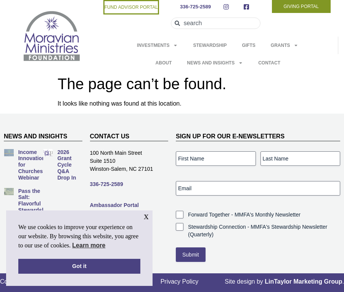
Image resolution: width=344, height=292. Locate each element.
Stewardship (210, 45)
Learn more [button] (88, 245)
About (164, 63)
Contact (269, 63)
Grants (285, 45)
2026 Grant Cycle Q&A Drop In (66, 165)
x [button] (146, 216)
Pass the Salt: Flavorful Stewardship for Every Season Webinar (34, 210)
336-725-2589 (106, 184)
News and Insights (215, 63)
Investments (157, 45)
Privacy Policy (180, 281)
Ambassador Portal (114, 205)
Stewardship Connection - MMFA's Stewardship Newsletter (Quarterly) (257, 230)
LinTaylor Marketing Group (303, 281)
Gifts (248, 45)
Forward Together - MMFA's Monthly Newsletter (244, 215)
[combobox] (215, 23)
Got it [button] (79, 266)
